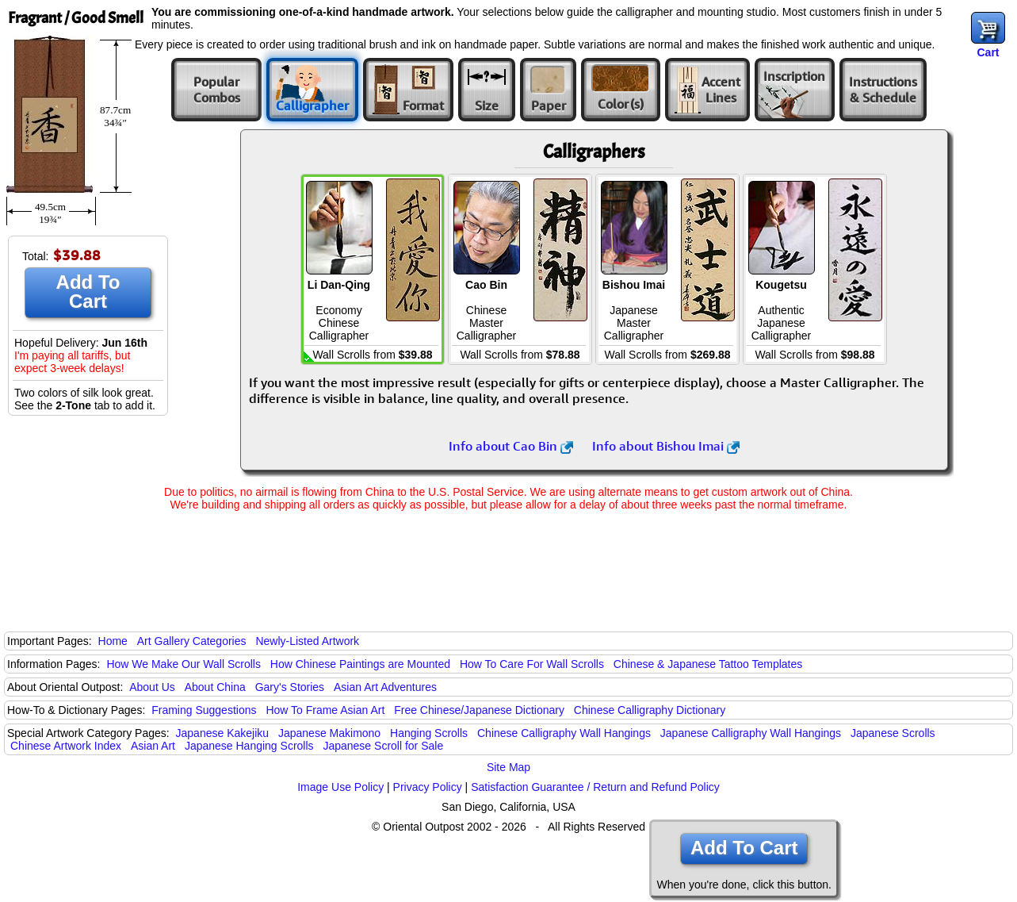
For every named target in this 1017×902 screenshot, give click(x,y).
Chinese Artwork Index (65, 745)
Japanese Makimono (329, 733)
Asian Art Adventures (385, 687)
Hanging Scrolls (429, 733)
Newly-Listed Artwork (307, 641)
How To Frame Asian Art (325, 710)
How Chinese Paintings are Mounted (360, 664)
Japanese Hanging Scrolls (249, 745)
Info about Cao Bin (511, 446)
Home (113, 641)
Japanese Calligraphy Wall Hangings (750, 733)
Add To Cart (88, 291)
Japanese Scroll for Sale (383, 745)
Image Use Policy (340, 787)
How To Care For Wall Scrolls (532, 664)
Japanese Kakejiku (223, 733)
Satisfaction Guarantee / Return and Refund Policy (595, 787)
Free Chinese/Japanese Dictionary (479, 710)
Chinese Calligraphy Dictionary (649, 710)
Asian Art (153, 745)
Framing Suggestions (203, 710)
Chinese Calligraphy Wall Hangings (564, 733)
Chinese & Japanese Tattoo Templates (708, 664)
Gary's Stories (289, 687)
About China (215, 687)
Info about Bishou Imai (666, 446)
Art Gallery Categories (192, 641)
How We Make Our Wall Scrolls (183, 664)
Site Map (508, 767)
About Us (152, 687)
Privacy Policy (427, 787)
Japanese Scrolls (893, 733)
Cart (988, 52)
